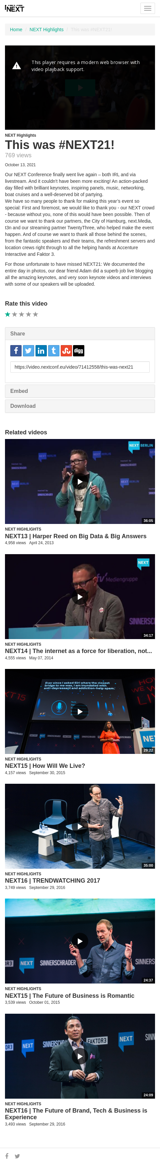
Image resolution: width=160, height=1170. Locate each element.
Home (16, 29)
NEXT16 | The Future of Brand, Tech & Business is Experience (76, 1114)
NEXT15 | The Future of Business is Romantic (69, 995)
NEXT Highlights (46, 29)
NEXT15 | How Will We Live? (45, 766)
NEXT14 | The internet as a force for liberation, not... (78, 651)
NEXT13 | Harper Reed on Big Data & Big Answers (75, 536)
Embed (19, 391)
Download (23, 406)
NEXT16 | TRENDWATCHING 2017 (52, 880)
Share (17, 333)
